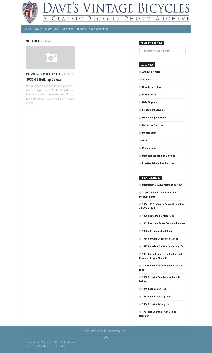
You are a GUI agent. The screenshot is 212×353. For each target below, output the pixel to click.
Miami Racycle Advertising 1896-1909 (162, 184)
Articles (67, 29)
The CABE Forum (98, 29)
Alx (63, 346)
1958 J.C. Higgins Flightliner (157, 231)
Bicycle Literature (151, 87)
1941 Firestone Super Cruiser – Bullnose (163, 223)
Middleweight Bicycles (154, 117)
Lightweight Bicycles (153, 109)
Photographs (149, 148)
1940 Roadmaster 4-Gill (154, 288)
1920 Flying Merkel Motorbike (158, 215)
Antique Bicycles (151, 71)
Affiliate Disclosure (95, 331)
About (38, 29)
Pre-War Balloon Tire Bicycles (43, 74)
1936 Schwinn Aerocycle (155, 304)
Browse (81, 29)
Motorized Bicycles (152, 125)
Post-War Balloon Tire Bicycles (158, 155)
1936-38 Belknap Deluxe (44, 79)
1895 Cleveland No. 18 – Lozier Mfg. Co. (163, 246)
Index (48, 29)
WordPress (44, 346)
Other (145, 140)
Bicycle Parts (149, 94)
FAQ (57, 29)
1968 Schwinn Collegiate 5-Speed (160, 238)
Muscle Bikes (149, 132)
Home (28, 29)
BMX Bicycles (149, 102)
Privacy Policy (117, 331)
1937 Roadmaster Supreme (156, 296)
